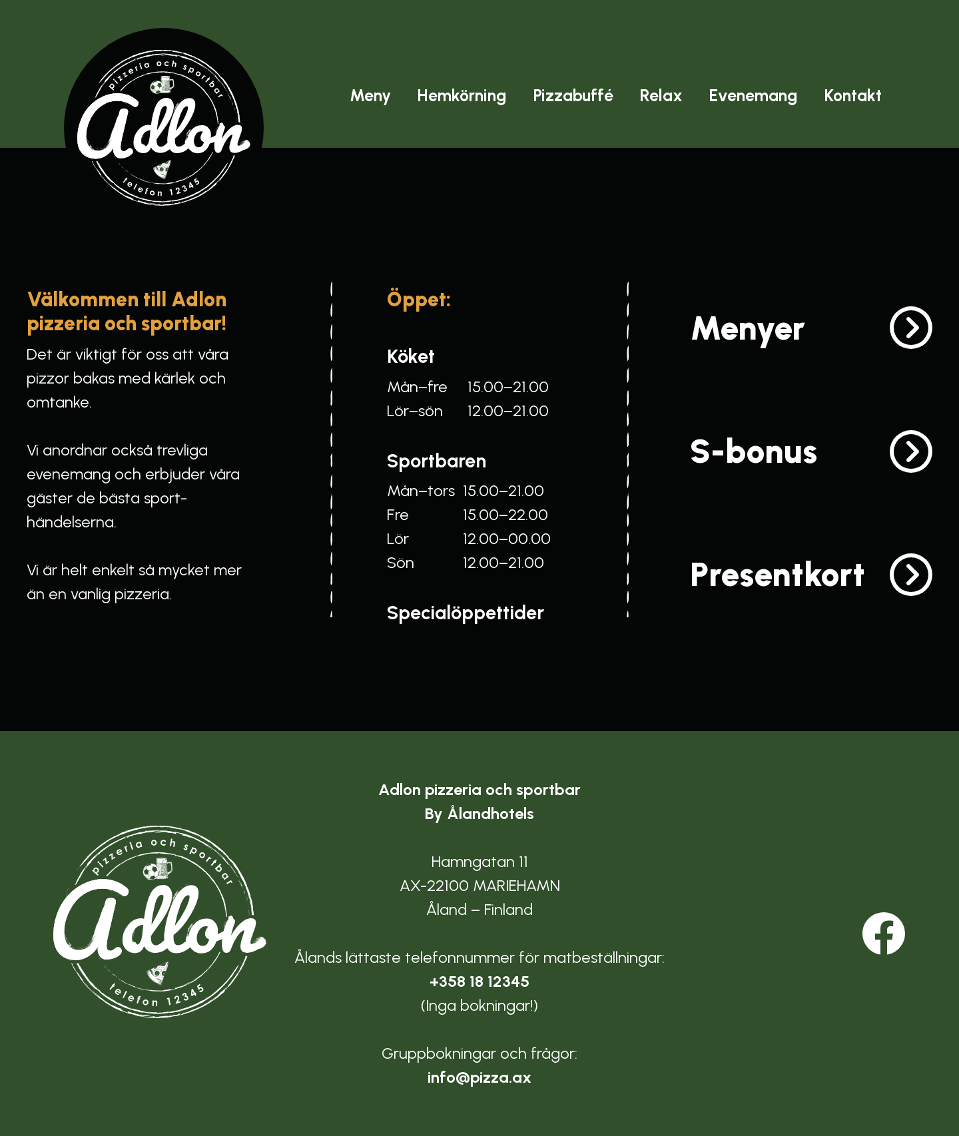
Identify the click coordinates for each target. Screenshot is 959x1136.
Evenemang (753, 95)
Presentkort (777, 574)
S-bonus (753, 451)
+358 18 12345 (479, 981)
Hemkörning (462, 95)
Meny (370, 95)
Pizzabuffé (573, 95)
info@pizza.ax (479, 1077)
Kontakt (853, 95)
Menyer (747, 328)
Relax (661, 95)
